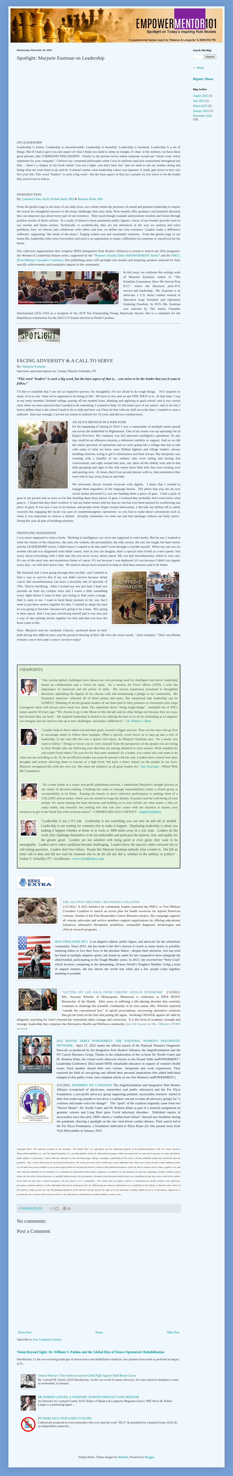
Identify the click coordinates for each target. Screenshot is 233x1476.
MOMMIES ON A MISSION (91, 1085)
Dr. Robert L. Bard (139, 721)
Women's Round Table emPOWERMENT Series (126, 255)
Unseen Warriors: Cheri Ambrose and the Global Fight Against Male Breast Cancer (87, 1375)
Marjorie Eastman (34, 366)
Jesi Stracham (150, 766)
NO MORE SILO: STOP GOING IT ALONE (65, 1418)
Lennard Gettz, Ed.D (35, 199)
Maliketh (123, 1457)
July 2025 (199, 100)
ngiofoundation (150, 811)
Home (99, 1332)
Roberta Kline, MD (90, 199)
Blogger (149, 1457)
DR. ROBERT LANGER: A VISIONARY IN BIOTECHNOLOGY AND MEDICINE (88, 1397)
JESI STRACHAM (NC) (71, 941)
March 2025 (200, 105)
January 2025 (201, 111)
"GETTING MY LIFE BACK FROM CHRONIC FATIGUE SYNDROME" (113, 992)
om (88, 858)
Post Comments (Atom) (47, 1339)
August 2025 (200, 95)
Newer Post (25, 1332)
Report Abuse (203, 79)
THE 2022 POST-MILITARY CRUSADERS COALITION (101, 902)
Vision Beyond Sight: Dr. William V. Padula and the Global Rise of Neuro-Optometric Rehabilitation (90, 1352)
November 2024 (202, 115)
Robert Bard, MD (62, 199)
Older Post (173, 1332)
